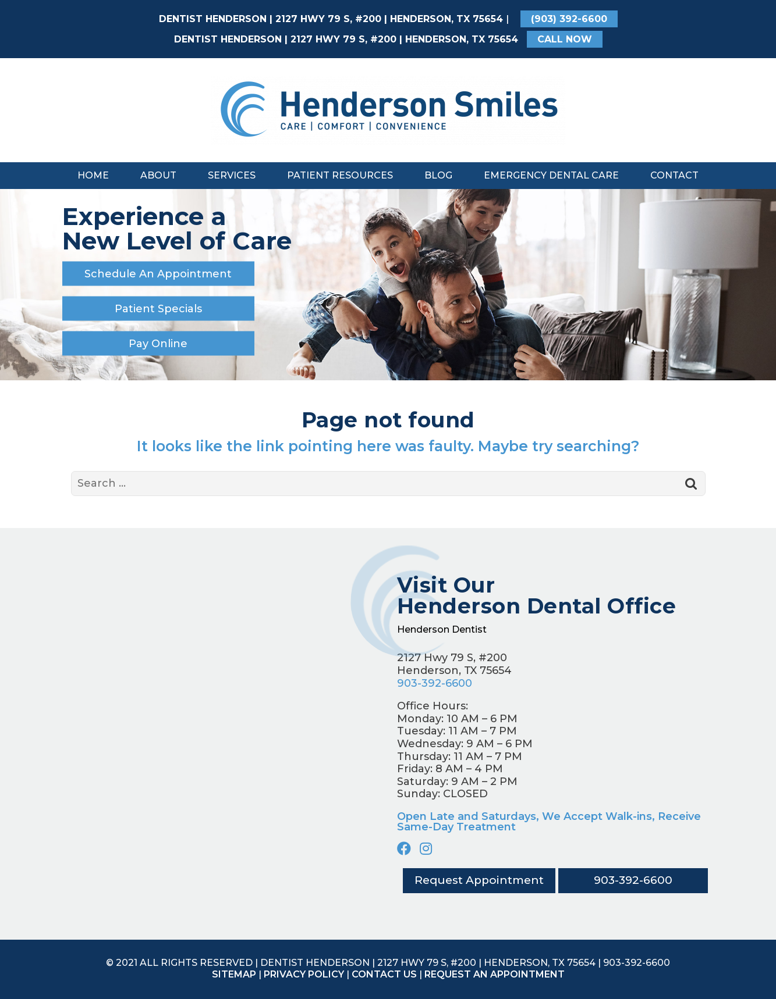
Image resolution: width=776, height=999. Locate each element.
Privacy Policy (304, 974)
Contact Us (384, 974)
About (158, 175)
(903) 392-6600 (569, 18)
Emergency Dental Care (551, 175)
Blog (438, 175)
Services (232, 175)
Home (93, 175)
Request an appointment (494, 974)
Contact (674, 175)
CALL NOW (564, 39)
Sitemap (234, 974)
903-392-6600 (434, 683)
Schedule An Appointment (158, 273)
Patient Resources (340, 175)
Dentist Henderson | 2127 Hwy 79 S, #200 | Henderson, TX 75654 (331, 18)
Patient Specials (158, 308)
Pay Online (158, 343)
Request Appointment (478, 880)
